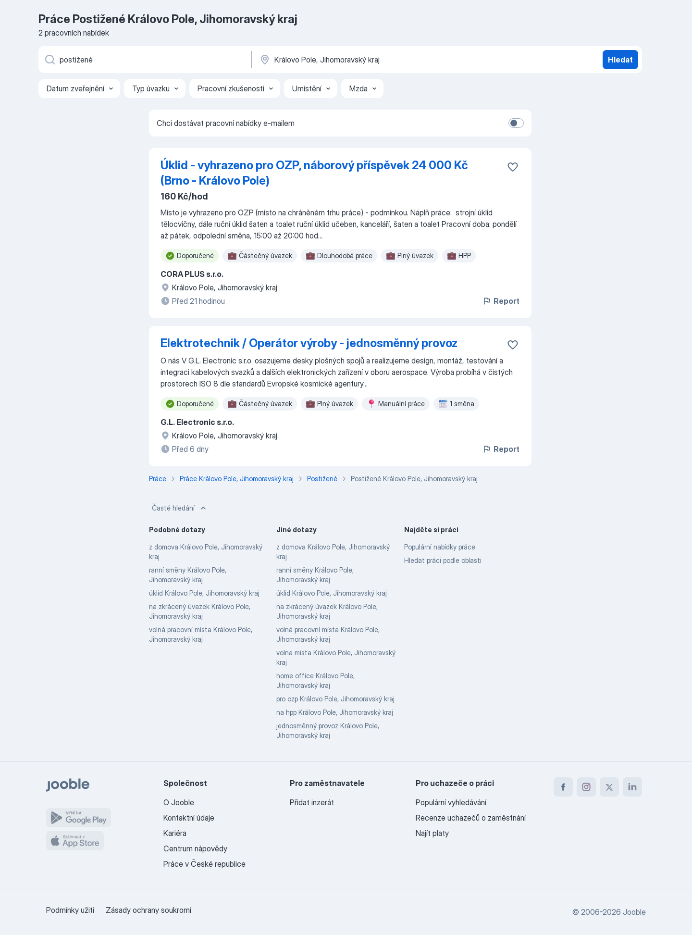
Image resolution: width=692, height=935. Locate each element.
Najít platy (432, 833)
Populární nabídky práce (439, 547)
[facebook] (563, 787)
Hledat (620, 59)
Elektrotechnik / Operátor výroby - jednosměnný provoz (309, 343)
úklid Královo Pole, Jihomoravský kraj (204, 593)
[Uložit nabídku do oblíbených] (513, 167)
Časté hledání (180, 508)
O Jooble (178, 802)
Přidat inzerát (312, 802)
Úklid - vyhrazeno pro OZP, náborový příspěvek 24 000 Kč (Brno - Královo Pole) (314, 172)
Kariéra (174, 833)
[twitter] (609, 787)
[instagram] (586, 787)
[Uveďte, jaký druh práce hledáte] (144, 59)
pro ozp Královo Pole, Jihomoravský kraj (335, 699)
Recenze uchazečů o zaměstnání (471, 818)
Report (500, 301)
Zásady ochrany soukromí (148, 910)
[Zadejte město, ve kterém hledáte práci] (359, 59)
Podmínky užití (70, 910)
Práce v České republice (204, 864)
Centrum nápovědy (195, 848)
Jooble (634, 912)
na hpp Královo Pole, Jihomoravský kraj (334, 712)
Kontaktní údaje (188, 818)
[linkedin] (632, 787)
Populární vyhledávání (451, 802)
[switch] (516, 123)
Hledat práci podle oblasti (443, 560)
